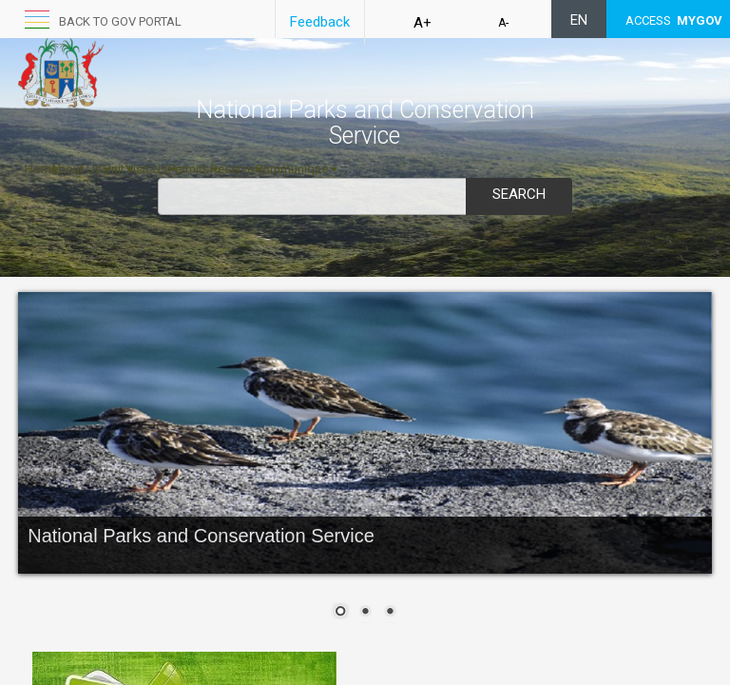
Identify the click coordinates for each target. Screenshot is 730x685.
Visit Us (151, 169)
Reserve (236, 169)
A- (503, 22)
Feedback (320, 21)
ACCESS (673, 20)
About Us (80, 169)
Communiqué (296, 169)
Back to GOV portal (120, 21)
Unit (118, 169)
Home (41, 169)
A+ (422, 22)
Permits (193, 169)
